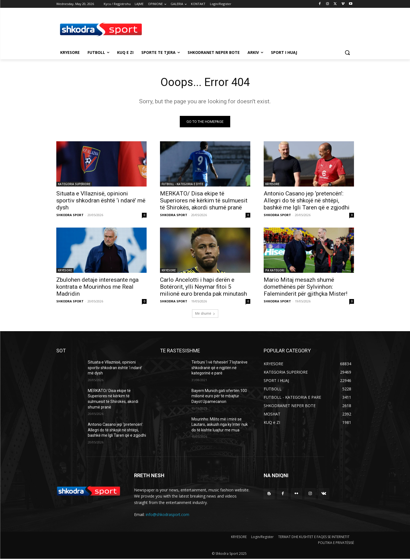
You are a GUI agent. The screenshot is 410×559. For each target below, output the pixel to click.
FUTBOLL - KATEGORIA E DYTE (182, 184)
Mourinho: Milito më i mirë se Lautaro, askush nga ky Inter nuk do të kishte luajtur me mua (219, 424)
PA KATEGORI (274, 270)
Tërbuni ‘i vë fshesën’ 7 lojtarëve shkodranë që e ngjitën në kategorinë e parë (219, 367)
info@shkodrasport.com (167, 514)
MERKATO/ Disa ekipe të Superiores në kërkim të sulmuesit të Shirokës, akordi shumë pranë (204, 200)
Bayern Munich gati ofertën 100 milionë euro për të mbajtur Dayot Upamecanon (219, 396)
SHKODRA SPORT (70, 215)
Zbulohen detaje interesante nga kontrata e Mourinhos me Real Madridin (97, 286)
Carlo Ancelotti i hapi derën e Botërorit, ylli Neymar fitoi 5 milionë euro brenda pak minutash (203, 286)
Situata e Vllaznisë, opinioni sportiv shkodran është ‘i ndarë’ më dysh (100, 200)
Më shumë (205, 313)
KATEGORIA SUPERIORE (74, 184)
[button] (347, 52)
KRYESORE (272, 184)
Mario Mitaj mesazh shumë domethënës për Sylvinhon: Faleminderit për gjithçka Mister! (305, 286)
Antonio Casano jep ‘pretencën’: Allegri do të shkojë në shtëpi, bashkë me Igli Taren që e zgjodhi (307, 200)
